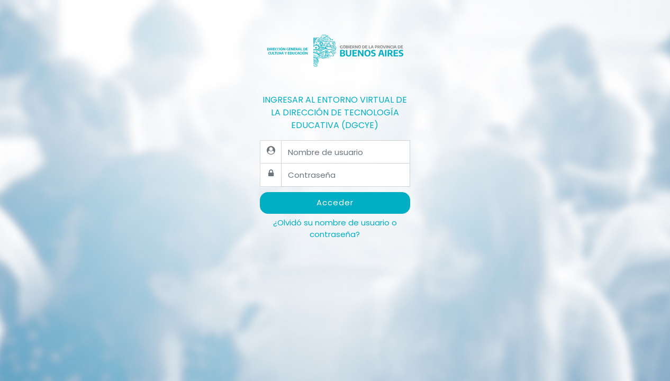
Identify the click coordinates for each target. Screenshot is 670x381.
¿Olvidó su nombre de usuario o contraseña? (335, 228)
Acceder (335, 202)
